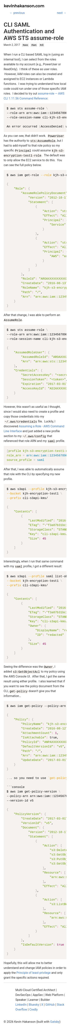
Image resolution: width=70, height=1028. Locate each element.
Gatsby (55, 1021)
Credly (33, 1009)
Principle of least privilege (33, 973)
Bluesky (34, 1004)
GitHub (50, 1004)
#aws (25, 45)
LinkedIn (21, 1004)
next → (61, 13)
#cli (41, 45)
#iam (33, 45)
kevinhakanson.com (24, 6)
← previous (17, 13)
